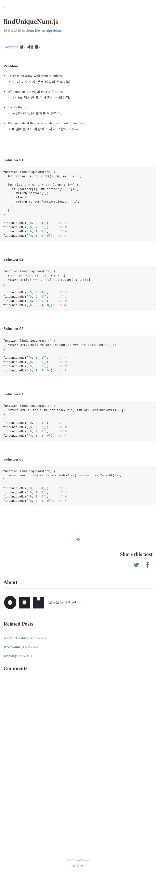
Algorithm (53, 30)
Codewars (10, 47)
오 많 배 (78, 865)
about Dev (33, 30)
